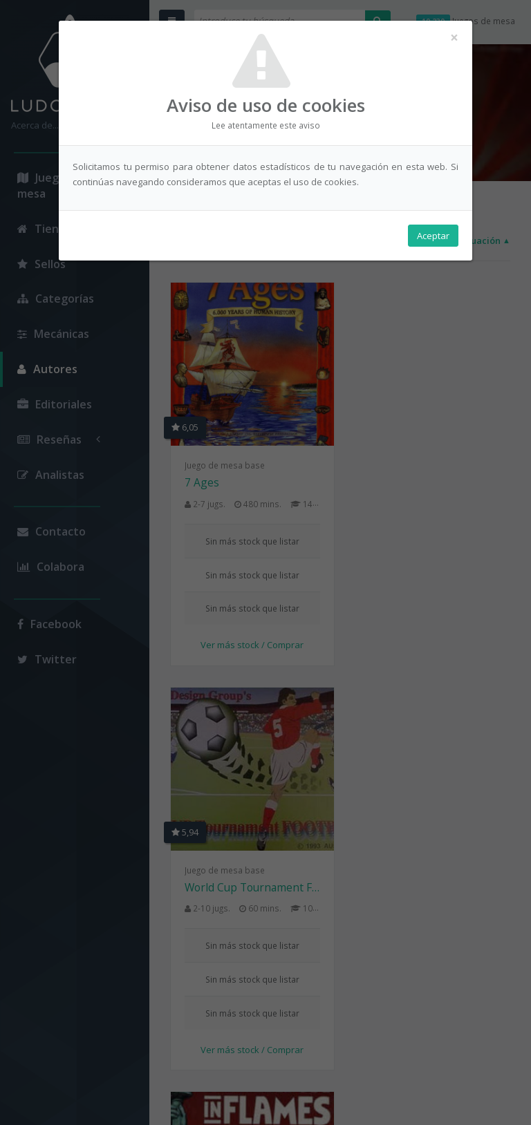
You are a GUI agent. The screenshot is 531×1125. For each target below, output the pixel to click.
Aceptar (433, 235)
